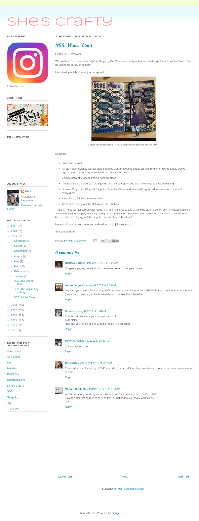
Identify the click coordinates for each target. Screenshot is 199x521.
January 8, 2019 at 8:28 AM (90, 311)
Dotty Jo (70, 340)
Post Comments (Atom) (131, 488)
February (20, 271)
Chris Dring (72, 362)
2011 (14, 330)
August (18, 256)
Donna (69, 311)
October (19, 245)
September (21, 250)
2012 (14, 325)
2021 (14, 226)
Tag (9, 402)
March (18, 266)
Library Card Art (16, 385)
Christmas (13, 374)
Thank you (13, 408)
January (19, 276)
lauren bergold (74, 285)
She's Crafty (60, 22)
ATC (9, 362)
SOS (9, 391)
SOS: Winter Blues (24, 297)
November (20, 240)
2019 (14, 236)
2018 (14, 304)
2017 (14, 310)
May (17, 261)
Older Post (183, 476)
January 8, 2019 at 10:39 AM (93, 340)
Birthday (12, 368)
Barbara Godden (75, 262)
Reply (68, 273)
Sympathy (13, 397)
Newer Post (65, 476)
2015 (14, 320)
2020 (14, 231)
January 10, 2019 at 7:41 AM (103, 388)
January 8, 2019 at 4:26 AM (102, 262)
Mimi (28, 191)
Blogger (116, 513)
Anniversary (14, 351)
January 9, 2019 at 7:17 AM (96, 362)
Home (124, 476)
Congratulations (16, 379)
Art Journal (13, 356)
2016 (14, 315)
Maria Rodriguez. (75, 388)
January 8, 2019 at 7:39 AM (100, 285)
